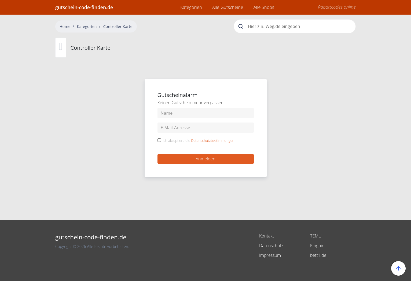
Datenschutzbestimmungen (212, 140)
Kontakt (266, 236)
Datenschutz (271, 245)
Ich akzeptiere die (198, 141)
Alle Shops (264, 7)
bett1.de (318, 255)
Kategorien (191, 7)
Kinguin (317, 245)
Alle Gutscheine (227, 7)
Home (65, 26)
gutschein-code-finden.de (84, 7)
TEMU (316, 236)
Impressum (270, 255)
